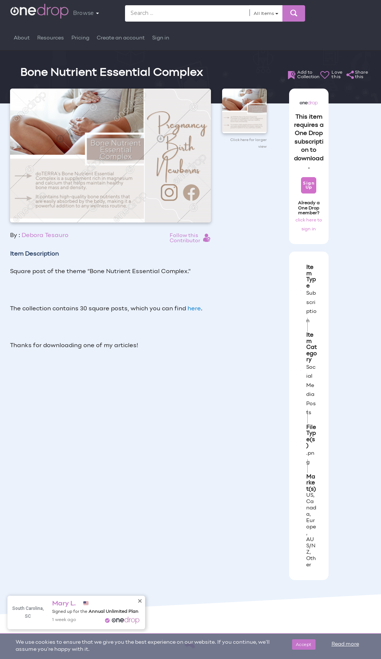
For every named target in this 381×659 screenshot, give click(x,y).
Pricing (80, 38)
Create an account (121, 38)
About (22, 38)
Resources (50, 38)
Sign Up (308, 185)
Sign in (160, 38)
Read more (345, 644)
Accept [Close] (304, 644)
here (194, 309)
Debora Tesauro (45, 236)
